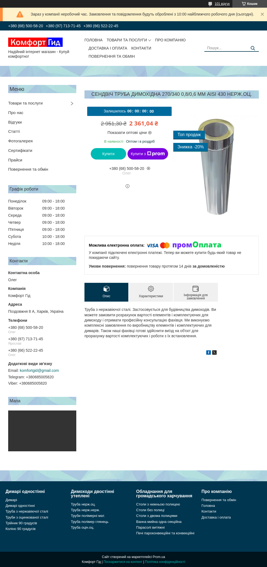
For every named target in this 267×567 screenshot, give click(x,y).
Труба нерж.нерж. (85, 510)
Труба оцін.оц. (82, 527)
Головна (93, 40)
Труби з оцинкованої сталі (26, 517)
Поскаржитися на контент (123, 562)
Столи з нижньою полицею (158, 504)
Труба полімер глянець (89, 522)
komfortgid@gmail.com (39, 370)
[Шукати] (253, 48)
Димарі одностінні (20, 506)
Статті (14, 131)
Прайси (15, 160)
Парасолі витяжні (150, 527)
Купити (108, 154)
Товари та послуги (127, 40)
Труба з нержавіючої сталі (26, 511)
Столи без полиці (150, 510)
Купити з (148, 153)
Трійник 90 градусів (21, 523)
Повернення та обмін (112, 56)
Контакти (141, 48)
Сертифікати (20, 150)
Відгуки (15, 122)
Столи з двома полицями (156, 516)
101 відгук (222, 4)
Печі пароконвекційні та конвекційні (165, 533)
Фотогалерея (20, 141)
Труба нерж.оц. (83, 504)
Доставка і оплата (108, 48)
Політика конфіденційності (165, 562)
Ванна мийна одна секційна (159, 522)
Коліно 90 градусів (20, 529)
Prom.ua (159, 557)
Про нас (15, 112)
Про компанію (170, 40)
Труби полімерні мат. (88, 516)
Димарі (11, 500)
